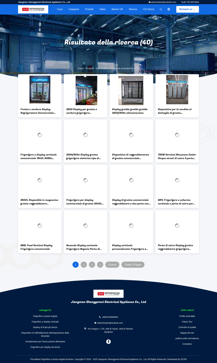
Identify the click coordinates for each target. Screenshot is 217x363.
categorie (74, 9)
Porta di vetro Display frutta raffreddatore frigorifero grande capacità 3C (175, 247)
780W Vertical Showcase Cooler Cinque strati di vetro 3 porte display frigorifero (177, 156)
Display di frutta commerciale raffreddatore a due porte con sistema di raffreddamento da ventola (130, 201)
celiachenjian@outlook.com (163, 2)
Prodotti (89, 9)
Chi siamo (148, 9)
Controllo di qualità (187, 327)
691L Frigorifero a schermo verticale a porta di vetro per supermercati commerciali (175, 201)
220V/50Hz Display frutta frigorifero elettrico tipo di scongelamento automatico (83, 156)
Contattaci (187, 344)
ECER (184, 359)
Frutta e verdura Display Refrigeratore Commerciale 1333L (37, 111)
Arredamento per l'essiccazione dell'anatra (45, 341)
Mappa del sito (187, 333)
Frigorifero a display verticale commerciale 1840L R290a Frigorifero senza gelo (38, 156)
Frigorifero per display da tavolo (45, 347)
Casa (60, 9)
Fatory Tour (187, 321)
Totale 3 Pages (132, 264)
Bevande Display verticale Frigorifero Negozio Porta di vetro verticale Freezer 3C (83, 247)
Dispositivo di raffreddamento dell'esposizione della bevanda (45, 334)
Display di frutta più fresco (45, 327)
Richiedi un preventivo (189, 9)
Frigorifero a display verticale (45, 321)
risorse (133, 9)
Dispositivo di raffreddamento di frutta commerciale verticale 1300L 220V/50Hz (130, 156)
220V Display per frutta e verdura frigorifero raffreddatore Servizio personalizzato (81, 111)
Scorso (112, 264)
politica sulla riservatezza (187, 338)
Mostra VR (117, 9)
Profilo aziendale (187, 316)
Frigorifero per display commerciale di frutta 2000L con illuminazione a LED (84, 201)
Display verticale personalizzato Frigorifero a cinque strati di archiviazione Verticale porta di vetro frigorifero (130, 247)
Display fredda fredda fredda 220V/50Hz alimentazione (130, 111)
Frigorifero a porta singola (45, 316)
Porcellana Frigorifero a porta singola (47, 359)
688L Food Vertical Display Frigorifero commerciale (36, 247)
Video (102, 9)
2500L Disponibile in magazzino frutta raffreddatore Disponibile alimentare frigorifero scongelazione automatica (39, 201)
